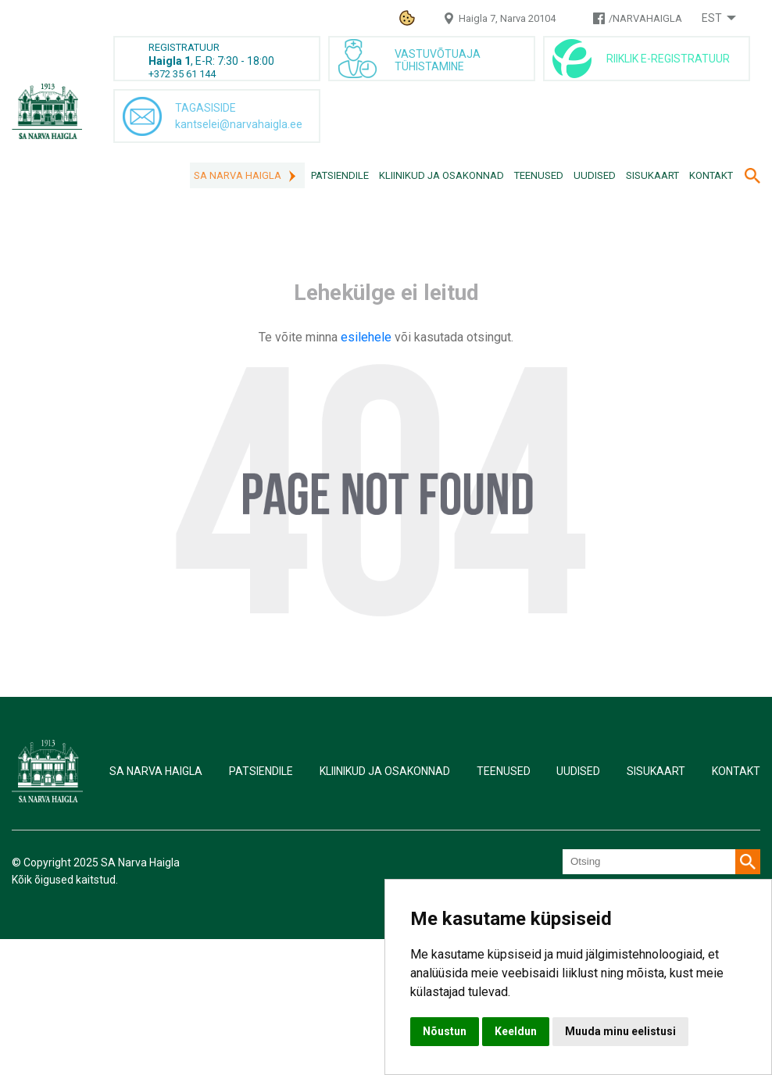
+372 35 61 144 (182, 74)
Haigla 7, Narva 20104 (507, 18)
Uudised (595, 175)
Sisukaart (652, 175)
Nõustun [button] (444, 1031)
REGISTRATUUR (184, 47)
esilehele (368, 337)
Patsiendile (340, 175)
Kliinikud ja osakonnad (441, 175)
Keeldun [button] (516, 1031)
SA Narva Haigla (237, 175)
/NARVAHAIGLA (645, 18)
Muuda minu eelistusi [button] (620, 1031)
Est (712, 18)
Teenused (538, 175)
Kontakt (711, 175)
